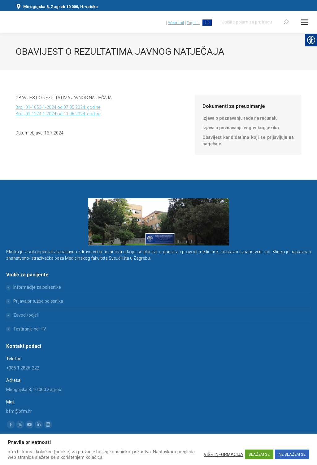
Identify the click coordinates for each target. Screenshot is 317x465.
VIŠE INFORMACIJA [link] (223, 454)
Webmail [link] (176, 22)
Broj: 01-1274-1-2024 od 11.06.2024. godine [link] (57, 113)
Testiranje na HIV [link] (29, 328)
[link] (162, 22)
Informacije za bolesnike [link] (37, 287)
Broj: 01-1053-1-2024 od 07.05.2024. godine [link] (57, 107)
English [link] (193, 22)
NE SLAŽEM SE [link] (292, 454)
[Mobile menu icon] (304, 22)
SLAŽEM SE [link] (259, 454)
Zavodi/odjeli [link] (26, 315)
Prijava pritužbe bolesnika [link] (38, 301)
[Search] (255, 22)
